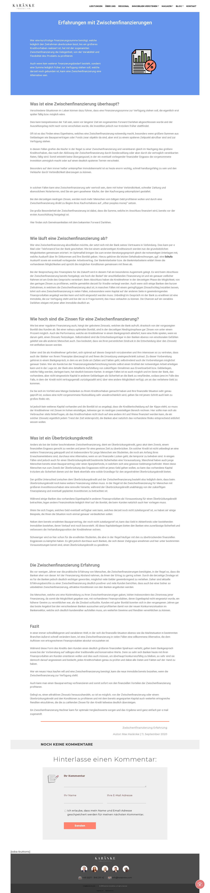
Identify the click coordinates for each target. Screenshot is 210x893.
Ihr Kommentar (74, 775)
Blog (179, 6)
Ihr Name (70, 795)
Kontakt (191, 6)
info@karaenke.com (120, 877)
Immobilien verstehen (144, 6)
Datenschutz (110, 890)
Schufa (168, 256)
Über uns (110, 6)
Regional (123, 6)
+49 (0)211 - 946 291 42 (91, 877)
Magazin (167, 6)
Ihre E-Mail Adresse (119, 795)
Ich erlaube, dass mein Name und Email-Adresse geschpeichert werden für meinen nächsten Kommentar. (105, 812)
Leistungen (95, 6)
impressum (100, 890)
